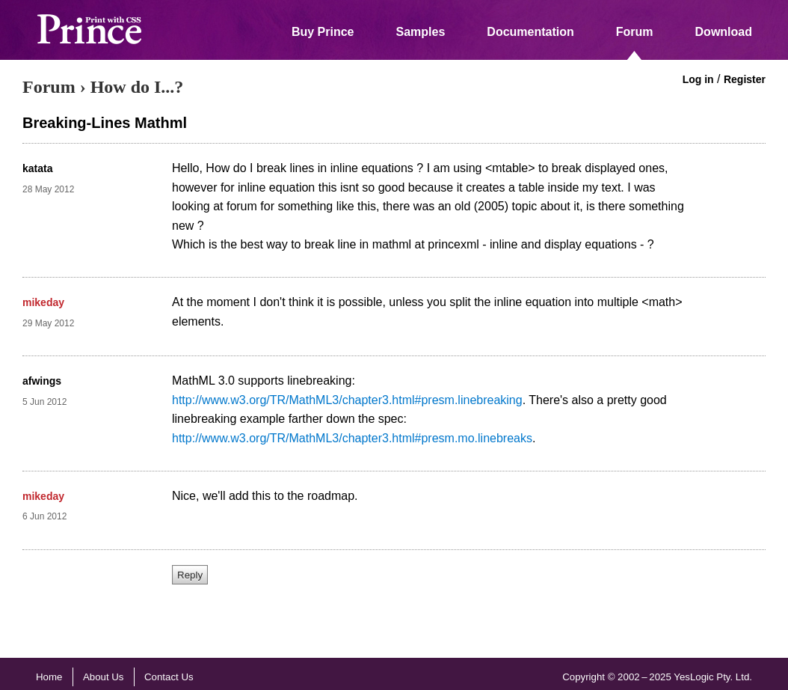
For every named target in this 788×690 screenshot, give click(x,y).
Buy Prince (323, 31)
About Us (103, 677)
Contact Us (169, 677)
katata (37, 168)
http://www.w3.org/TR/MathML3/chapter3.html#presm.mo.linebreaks (352, 438)
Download (723, 31)
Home (49, 677)
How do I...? (137, 87)
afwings (41, 381)
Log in (698, 79)
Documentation (530, 31)
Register (745, 79)
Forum (634, 31)
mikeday (43, 302)
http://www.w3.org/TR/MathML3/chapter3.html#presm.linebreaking (347, 400)
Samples (421, 31)
